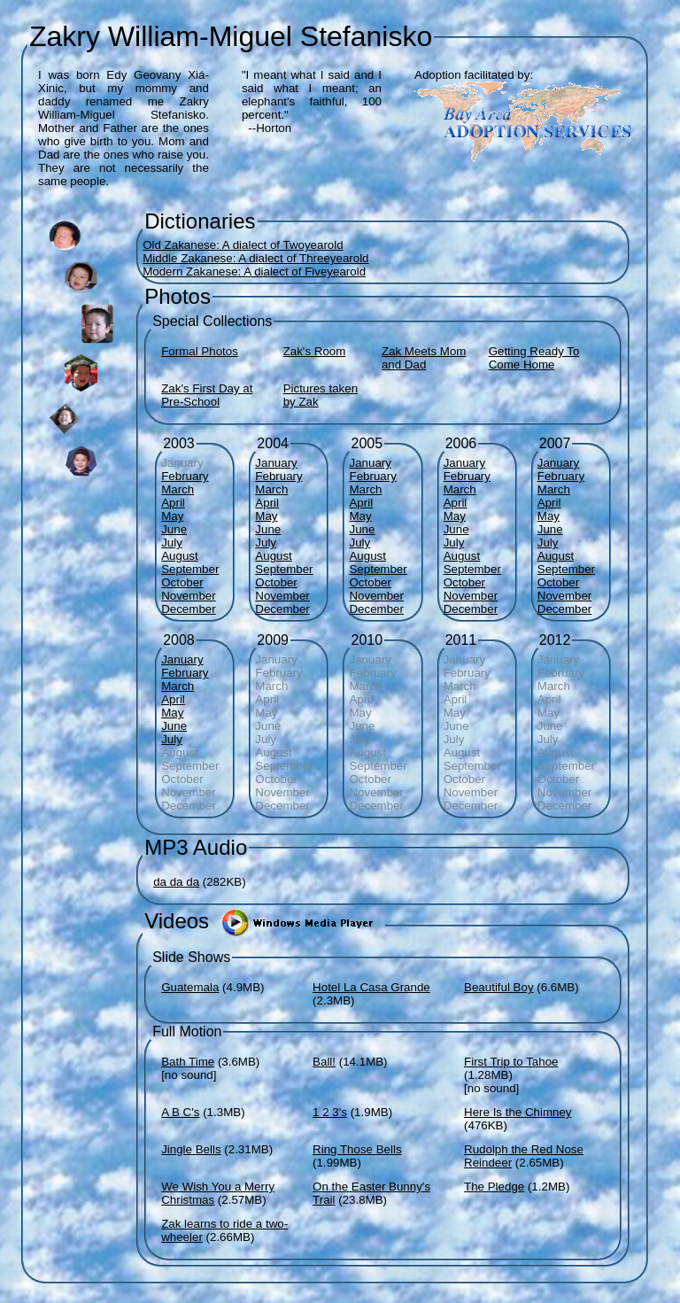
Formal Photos (199, 351)
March (177, 489)
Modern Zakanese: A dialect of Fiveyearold (254, 271)
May (172, 516)
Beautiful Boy (499, 987)
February (184, 476)
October (182, 582)
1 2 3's (330, 1112)
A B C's (180, 1112)
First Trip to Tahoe (511, 1061)
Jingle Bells (190, 1149)
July (171, 542)
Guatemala (190, 987)
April (173, 502)
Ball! (324, 1061)
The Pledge (494, 1186)
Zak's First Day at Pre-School (206, 395)
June (174, 529)
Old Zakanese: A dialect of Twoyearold (243, 245)
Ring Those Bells (357, 1149)
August (179, 555)
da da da (176, 881)
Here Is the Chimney (517, 1112)
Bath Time (187, 1061)
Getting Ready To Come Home (534, 358)
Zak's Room (314, 351)
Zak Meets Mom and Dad (424, 358)
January (276, 462)
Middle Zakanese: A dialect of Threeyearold (255, 258)
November (188, 595)
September (190, 569)
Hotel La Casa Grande (371, 987)
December (188, 609)
